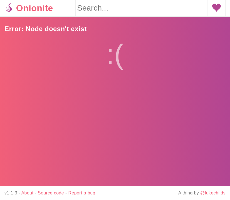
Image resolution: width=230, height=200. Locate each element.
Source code (51, 193)
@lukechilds (213, 193)
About (27, 193)
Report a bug (81, 193)
